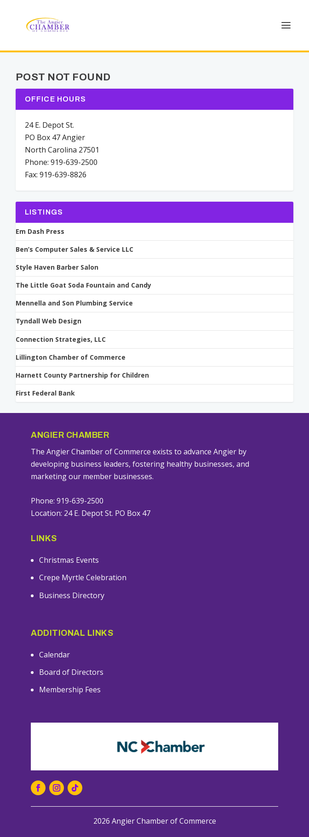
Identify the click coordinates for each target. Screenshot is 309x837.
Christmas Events (69, 560)
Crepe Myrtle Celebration (82, 577)
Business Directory (71, 595)
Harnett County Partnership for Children (82, 375)
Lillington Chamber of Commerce (71, 357)
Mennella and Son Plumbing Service (74, 303)
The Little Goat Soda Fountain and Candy (83, 285)
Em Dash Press (40, 231)
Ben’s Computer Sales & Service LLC (74, 249)
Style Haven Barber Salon (57, 267)
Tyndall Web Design (48, 321)
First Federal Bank (45, 393)
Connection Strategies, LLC (61, 339)
